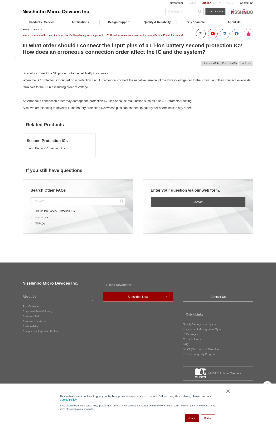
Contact (198, 200)
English (206, 2)
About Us (234, 22)
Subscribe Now (138, 294)
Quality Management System (200, 322)
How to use (41, 215)
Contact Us (246, 2)
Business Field (31, 314)
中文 (218, 2)
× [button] (227, 391)
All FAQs (40, 221)
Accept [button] (191, 418)
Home (26, 29)
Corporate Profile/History (37, 309)
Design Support (119, 22)
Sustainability (31, 324)
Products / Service (42, 22)
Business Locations (34, 319)
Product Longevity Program (199, 352)
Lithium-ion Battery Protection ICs (55, 208)
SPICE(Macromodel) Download (201, 347)
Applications (80, 22)
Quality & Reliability (157, 22)
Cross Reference (193, 337)
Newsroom (176, 2)
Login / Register (215, 11)
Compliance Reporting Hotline (40, 329)
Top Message (31, 304)
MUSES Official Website (224, 371)
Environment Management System (203, 327)
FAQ (36, 29)
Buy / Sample (196, 22)
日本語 (193, 2)
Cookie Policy (68, 399)
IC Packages (190, 332)
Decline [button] (208, 418)
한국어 (230, 2)
